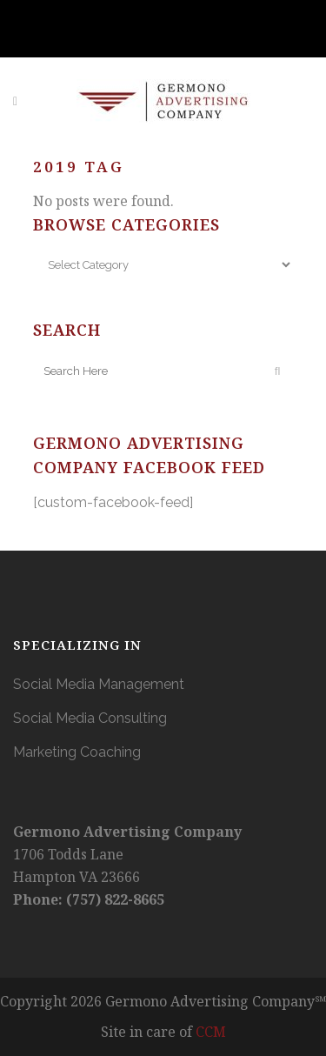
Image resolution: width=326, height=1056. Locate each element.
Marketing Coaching (77, 752)
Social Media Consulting (90, 718)
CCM (211, 1031)
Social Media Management (98, 684)
